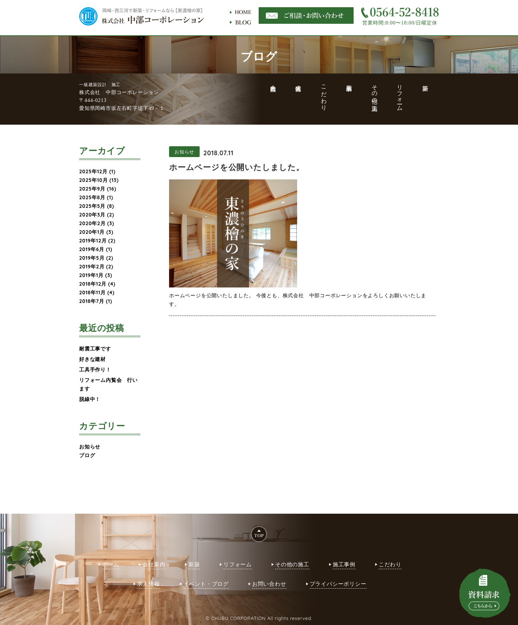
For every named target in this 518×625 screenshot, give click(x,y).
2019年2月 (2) (96, 266)
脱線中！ (89, 399)
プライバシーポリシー (338, 583)
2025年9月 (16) (97, 189)
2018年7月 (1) (95, 301)
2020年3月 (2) (96, 214)
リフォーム (237, 564)
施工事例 (344, 564)
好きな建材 (92, 359)
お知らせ (89, 446)
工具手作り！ (95, 369)
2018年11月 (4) (97, 292)
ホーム (110, 564)
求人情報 (148, 583)
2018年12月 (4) (97, 284)
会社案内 (153, 564)
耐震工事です (95, 348)
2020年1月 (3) (96, 232)
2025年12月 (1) (97, 171)
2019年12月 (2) (97, 240)
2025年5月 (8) (96, 206)
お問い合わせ (269, 583)
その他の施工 (292, 564)
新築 (194, 564)
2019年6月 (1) (95, 249)
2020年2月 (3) (96, 223)
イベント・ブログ (206, 583)
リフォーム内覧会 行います (108, 384)
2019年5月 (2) (96, 258)
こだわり (390, 564)
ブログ (87, 455)
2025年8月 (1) (96, 197)
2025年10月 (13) (99, 180)
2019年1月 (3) (95, 275)
